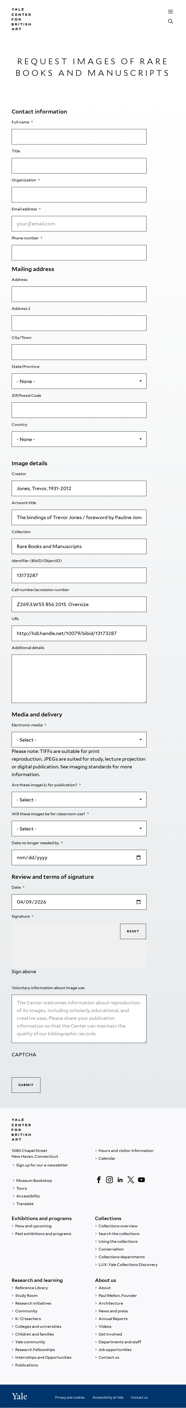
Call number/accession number (41, 589)
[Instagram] (109, 1180)
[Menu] (170, 11)
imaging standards (90, 767)
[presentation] (48, 1067)
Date (17, 887)
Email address (25, 209)
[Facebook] (99, 1180)
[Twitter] (131, 1180)
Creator (19, 474)
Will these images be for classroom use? (49, 814)
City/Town (22, 337)
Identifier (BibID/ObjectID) (37, 560)
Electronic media (27, 725)
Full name (21, 122)
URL (16, 618)
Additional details (28, 647)
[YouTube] (141, 1180)
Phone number (25, 238)
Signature (21, 916)
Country (20, 424)
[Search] (170, 21)
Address (20, 279)
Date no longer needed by (36, 843)
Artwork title (24, 502)
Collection (21, 531)
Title (16, 151)
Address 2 (21, 308)
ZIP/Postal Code (27, 395)
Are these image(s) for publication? (45, 785)
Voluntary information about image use (48, 988)
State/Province (26, 366)
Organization (24, 180)
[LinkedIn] (120, 1180)
